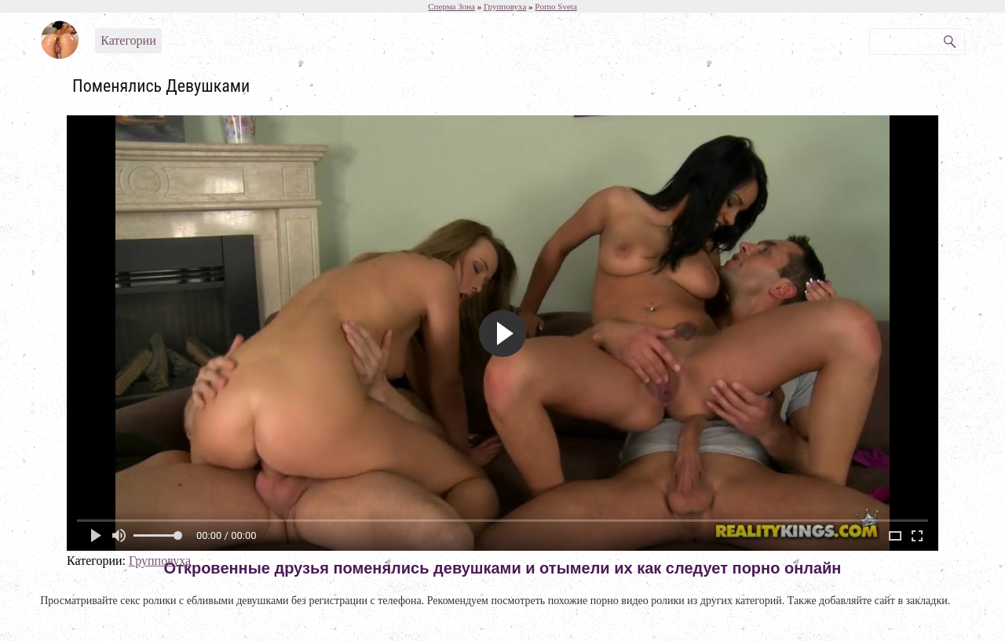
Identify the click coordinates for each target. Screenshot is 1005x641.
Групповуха (160, 560)
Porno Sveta (555, 6)
